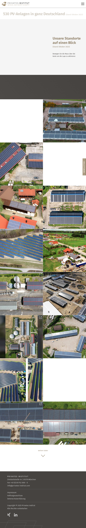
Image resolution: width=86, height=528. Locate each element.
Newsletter (84, 167)
